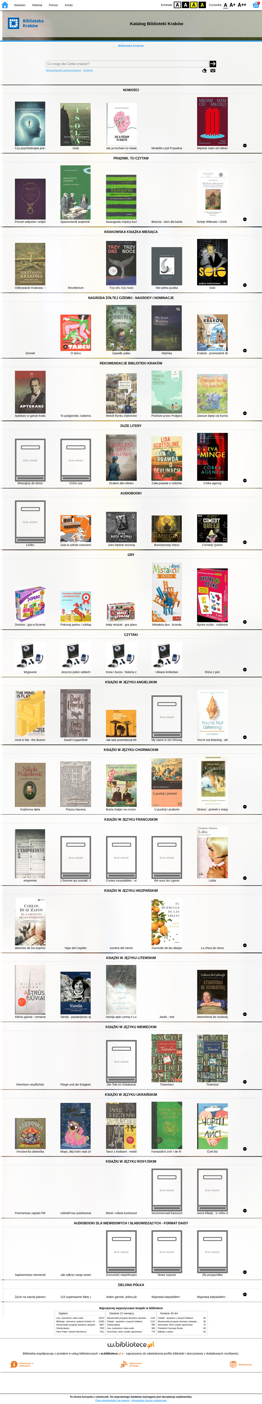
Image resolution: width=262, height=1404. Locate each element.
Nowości (19, 5)
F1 (233, 4)
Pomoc (53, 5)
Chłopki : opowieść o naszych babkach (124, 1321)
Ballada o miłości (165, 1332)
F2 (242, 4)
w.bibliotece (111, 1353)
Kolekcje (88, 70)
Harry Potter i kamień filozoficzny (71, 1332)
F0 (225, 4)
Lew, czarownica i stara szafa (69, 1318)
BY (202, 4)
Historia (37, 5)
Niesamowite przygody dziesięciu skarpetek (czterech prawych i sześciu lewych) (93, 1325)
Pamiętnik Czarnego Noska (170, 1328)
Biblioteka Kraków (131, 45)
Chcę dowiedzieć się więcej (112, 1400)
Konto (69, 5)
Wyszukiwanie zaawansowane (63, 70)
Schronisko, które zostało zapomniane (124, 1332)
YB (194, 4)
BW (185, 4)
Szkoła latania (62, 1328)
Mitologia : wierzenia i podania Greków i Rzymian (78, 1321)
